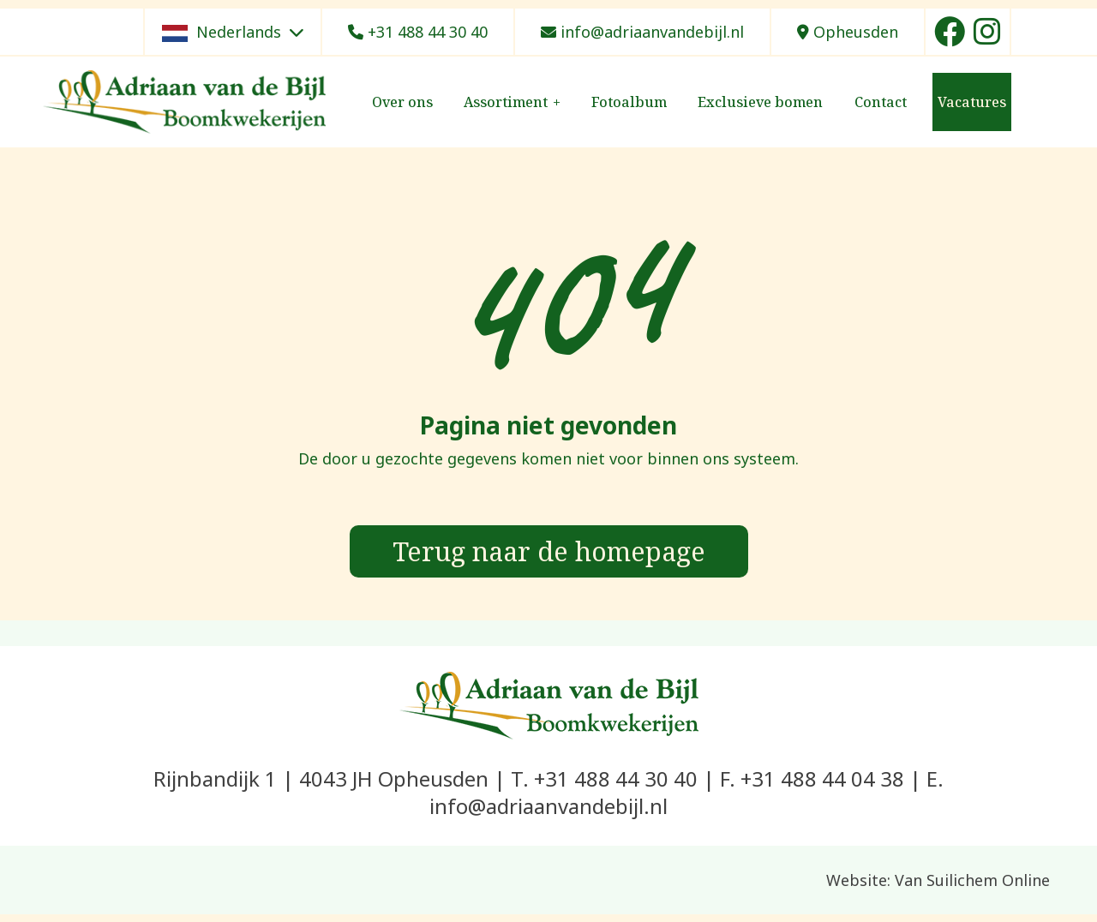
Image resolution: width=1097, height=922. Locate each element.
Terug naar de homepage (548, 555)
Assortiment (506, 102)
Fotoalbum (629, 102)
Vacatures (972, 102)
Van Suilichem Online (972, 887)
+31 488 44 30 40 (418, 31)
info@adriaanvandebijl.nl (642, 31)
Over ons (402, 102)
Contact (880, 102)
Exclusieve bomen (760, 102)
